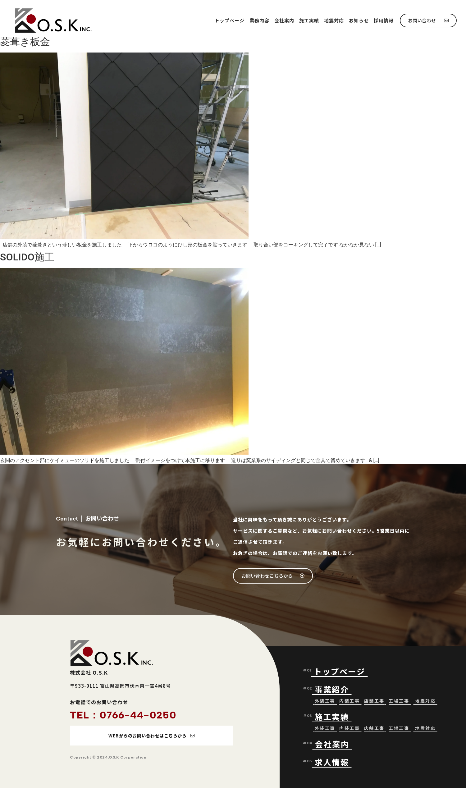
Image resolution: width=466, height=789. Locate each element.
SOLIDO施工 (27, 257)
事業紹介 (333, 689)
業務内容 (259, 20)
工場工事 (399, 701)
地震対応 (334, 20)
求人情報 (332, 762)
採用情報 (384, 20)
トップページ (229, 20)
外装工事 (325, 701)
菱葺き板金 (25, 42)
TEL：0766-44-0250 (123, 715)
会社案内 (284, 20)
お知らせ (359, 20)
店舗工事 (374, 701)
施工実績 (309, 20)
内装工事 (349, 701)
